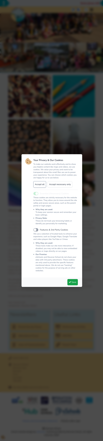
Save (72, 282)
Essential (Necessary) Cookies (54, 193)
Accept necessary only (60, 184)
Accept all (40, 184)
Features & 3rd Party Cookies (54, 229)
